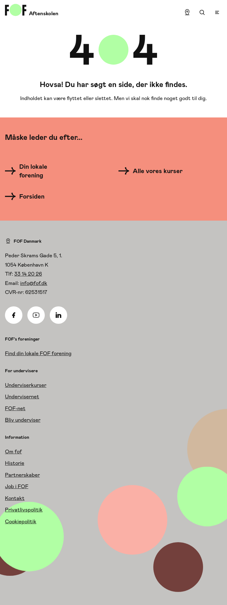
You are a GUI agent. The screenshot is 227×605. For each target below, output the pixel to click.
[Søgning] (202, 12)
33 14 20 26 (28, 273)
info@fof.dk (33, 283)
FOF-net (15, 408)
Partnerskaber (22, 474)
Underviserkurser (25, 385)
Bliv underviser (22, 419)
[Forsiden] (28, 196)
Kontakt (15, 498)
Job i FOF (16, 486)
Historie (14, 463)
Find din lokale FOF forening (38, 353)
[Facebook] (13, 315)
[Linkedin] (58, 315)
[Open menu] (217, 12)
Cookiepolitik (20, 521)
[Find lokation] (187, 12)
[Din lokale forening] (39, 171)
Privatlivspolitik (24, 509)
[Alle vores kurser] (152, 171)
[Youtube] (36, 315)
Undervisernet (22, 396)
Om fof (13, 451)
